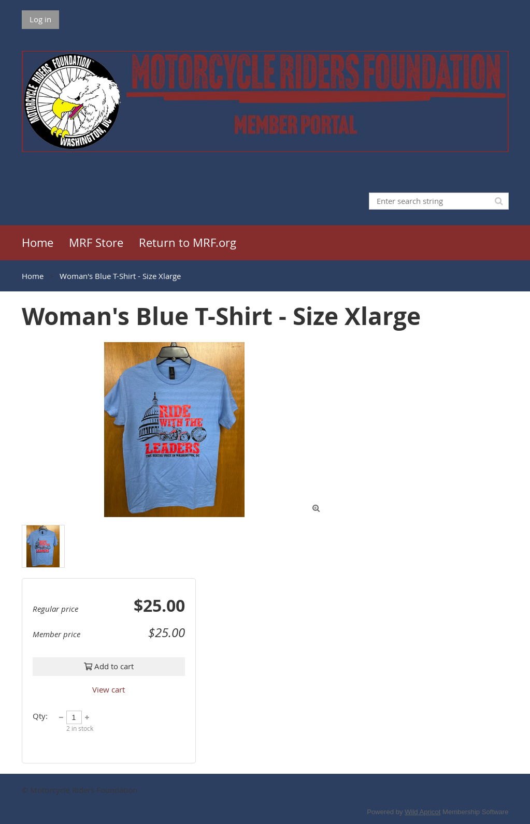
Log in (40, 19)
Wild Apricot (422, 812)
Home (33, 276)
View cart (108, 689)
